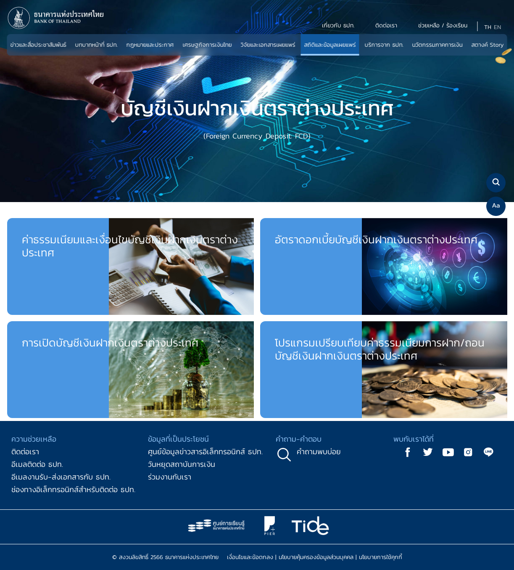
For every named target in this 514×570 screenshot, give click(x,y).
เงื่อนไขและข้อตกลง (250, 557)
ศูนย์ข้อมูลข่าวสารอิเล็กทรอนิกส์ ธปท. (205, 451)
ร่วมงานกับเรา (169, 476)
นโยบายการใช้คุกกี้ (380, 557)
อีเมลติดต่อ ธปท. (37, 464)
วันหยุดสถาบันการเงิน (181, 464)
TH (487, 27)
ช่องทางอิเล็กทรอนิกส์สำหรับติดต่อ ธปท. (73, 489)
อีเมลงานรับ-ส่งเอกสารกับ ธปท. (61, 476)
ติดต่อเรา (25, 451)
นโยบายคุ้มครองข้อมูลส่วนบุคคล (316, 557)
